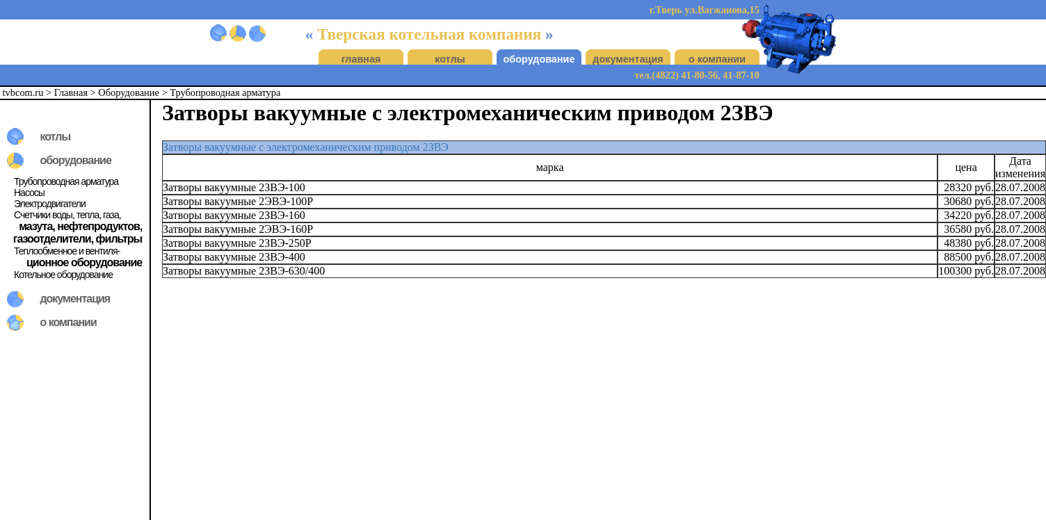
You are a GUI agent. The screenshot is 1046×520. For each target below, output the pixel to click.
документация (628, 59)
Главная (71, 92)
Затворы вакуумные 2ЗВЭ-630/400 (244, 271)
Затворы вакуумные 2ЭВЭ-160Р (238, 229)
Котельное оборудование (63, 274)
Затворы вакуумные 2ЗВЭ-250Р (237, 243)
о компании (717, 59)
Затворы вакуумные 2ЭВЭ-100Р (238, 201)
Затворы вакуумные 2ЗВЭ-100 (234, 187)
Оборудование (128, 92)
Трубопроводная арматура (225, 92)
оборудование (539, 59)
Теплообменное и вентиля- (67, 251)
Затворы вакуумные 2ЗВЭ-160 (234, 215)
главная (361, 59)
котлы (450, 59)
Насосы (29, 192)
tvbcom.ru (23, 92)
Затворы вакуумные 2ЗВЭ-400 (234, 257)
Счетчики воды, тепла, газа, (67, 214)
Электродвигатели (50, 203)
